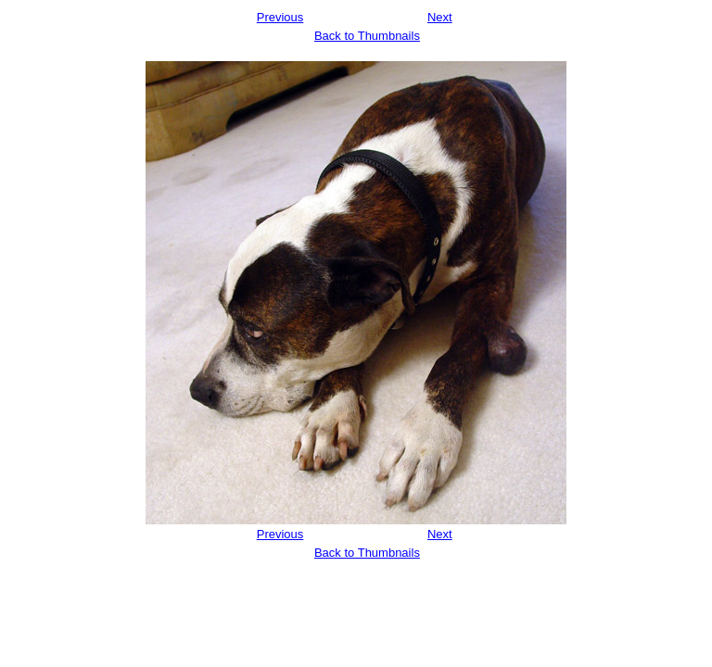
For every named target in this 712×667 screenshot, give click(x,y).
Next (439, 17)
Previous (280, 17)
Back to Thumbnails (367, 36)
